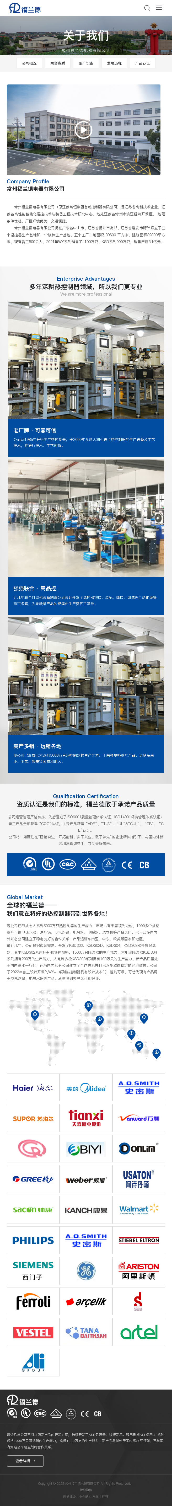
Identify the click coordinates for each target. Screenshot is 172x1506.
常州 (96, 1496)
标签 (105, 1496)
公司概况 (29, 63)
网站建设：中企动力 (77, 1496)
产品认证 (142, 63)
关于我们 (86, 39)
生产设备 (86, 63)
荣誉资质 (57, 63)
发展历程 (114, 63)
